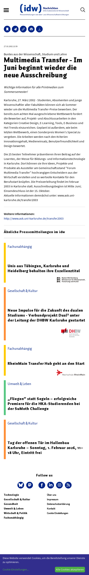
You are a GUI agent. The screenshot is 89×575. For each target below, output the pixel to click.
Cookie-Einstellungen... (16, 569)
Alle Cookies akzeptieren (70, 569)
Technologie (11, 495)
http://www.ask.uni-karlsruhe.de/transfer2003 (34, 218)
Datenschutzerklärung (58, 504)
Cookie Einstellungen (57, 513)
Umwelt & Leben (14, 508)
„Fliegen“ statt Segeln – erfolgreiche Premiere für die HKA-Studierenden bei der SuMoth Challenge (44, 403)
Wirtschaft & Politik (15, 513)
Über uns (51, 494)
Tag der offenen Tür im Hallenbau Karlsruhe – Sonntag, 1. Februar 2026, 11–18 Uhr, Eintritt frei (45, 448)
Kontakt (51, 508)
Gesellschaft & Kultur (17, 499)
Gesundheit (11, 504)
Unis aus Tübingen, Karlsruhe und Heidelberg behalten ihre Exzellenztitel (44, 268)
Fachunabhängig (14, 518)
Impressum (52, 499)
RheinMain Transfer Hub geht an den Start (46, 363)
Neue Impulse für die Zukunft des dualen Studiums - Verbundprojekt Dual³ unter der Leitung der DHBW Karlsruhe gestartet (46, 315)
